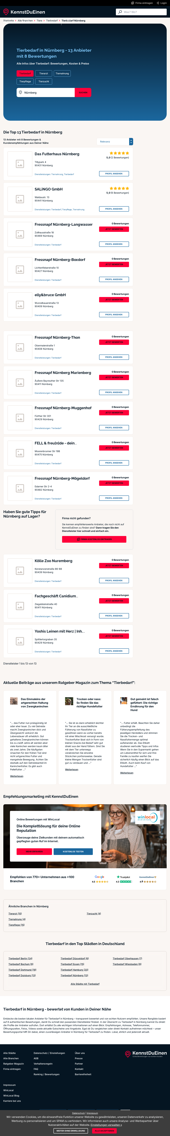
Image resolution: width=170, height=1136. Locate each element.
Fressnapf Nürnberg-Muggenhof (63, 408)
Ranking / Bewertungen (46, 1074)
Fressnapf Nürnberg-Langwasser (64, 224)
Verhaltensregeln (43, 1063)
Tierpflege (16, 924)
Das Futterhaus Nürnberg (57, 154)
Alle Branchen (30, 22)
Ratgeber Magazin (13, 1063)
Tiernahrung (17, 919)
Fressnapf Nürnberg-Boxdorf (60, 259)
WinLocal (8, 1090)
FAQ (36, 1069)
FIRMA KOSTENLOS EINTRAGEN (94, 539)
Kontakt (79, 1069)
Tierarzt (15, 913)
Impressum (9, 1084)
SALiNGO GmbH (49, 189)
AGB (36, 1058)
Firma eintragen (12, 1069)
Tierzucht (94, 913)
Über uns (80, 1053)
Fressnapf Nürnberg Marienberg (63, 372)
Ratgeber (50, 22)
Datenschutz (41, 1053)
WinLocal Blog (11, 1095)
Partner (79, 1063)
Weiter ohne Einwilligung (70, 1131)
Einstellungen (57, 1053)
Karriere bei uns (12, 1100)
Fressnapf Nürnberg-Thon (57, 337)
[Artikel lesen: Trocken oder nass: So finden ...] (69, 707)
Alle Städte (10, 22)
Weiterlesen (16, 776)
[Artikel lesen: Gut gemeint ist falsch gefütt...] (123, 707)
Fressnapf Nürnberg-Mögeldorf (62, 478)
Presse (79, 1058)
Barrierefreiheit (83, 1074)
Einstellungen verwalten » (106, 1125)
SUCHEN (83, 92)
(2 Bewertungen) (120, 157)
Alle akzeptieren (104, 1131)
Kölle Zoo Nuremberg (53, 561)
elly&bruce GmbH (50, 295)
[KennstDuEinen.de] (24, 12)
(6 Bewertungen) (120, 192)
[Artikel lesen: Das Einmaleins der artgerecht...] (14, 707)
